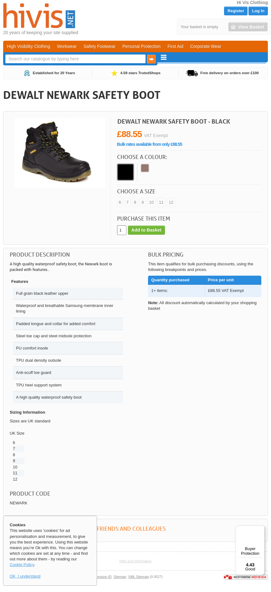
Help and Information (136, 561)
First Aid (175, 46)
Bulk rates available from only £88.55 (149, 144)
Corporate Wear (205, 46)
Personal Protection (141, 46)
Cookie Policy (22, 564)
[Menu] (261, 529)
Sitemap (120, 577)
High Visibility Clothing (28, 46)
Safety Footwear (99, 46)
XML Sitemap (138, 577)
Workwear (67, 46)
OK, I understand (25, 576)
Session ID (103, 577)
